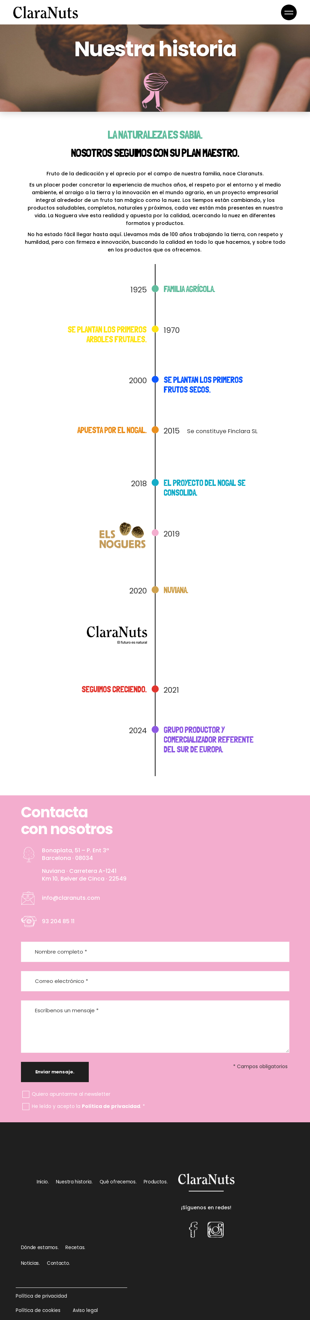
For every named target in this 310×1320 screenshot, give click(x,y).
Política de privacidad (111, 1106)
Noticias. (30, 1263)
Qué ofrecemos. (118, 1182)
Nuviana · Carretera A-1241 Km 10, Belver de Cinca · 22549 (84, 875)
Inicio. (43, 1182)
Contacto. (58, 1263)
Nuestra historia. (74, 1182)
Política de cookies (38, 1310)
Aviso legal (85, 1310)
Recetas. (75, 1247)
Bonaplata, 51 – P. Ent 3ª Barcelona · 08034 (75, 854)
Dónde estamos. (40, 1247)
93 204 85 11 (58, 921)
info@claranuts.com (71, 898)
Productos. (156, 1182)
